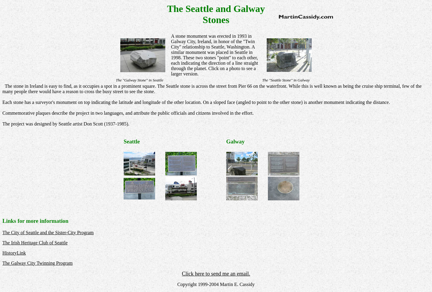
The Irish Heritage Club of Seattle (35, 242)
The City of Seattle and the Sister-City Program (48, 232)
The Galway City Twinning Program (37, 263)
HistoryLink (14, 252)
